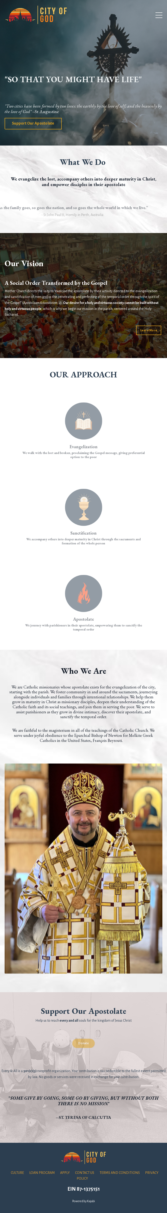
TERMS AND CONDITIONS (120, 1173)
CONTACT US (84, 1173)
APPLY (65, 1173)
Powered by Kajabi (83, 1201)
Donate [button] (83, 1042)
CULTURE (17, 1173)
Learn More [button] (148, 330)
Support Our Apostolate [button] (33, 123)
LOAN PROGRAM (42, 1173)
